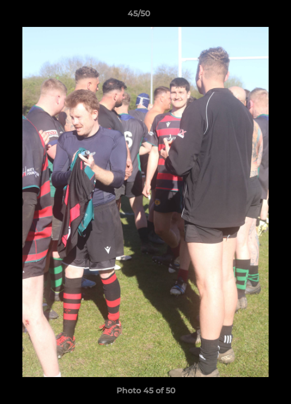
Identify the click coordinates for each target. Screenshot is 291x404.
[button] (250, 16)
